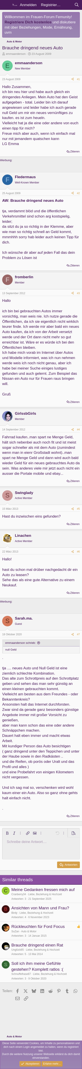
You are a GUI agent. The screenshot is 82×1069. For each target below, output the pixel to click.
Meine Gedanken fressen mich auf (43, 889)
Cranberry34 (18, 894)
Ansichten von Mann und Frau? (40, 908)
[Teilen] (72, 79)
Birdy (14, 912)
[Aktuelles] (67, 5)
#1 (78, 79)
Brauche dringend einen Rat (37, 945)
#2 (78, 193)
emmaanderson (16, 53)
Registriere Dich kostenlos (28, 22)
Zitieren (75, 151)
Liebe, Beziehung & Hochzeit (45, 894)
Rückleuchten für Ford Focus (38, 926)
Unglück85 (17, 949)
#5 (78, 508)
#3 (78, 293)
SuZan (15, 931)
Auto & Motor (29, 931)
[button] (7, 833)
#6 (78, 551)
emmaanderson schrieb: (20, 642)
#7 (78, 634)
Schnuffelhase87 (21, 974)
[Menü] (6, 5)
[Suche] (76, 5)
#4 (78, 429)
